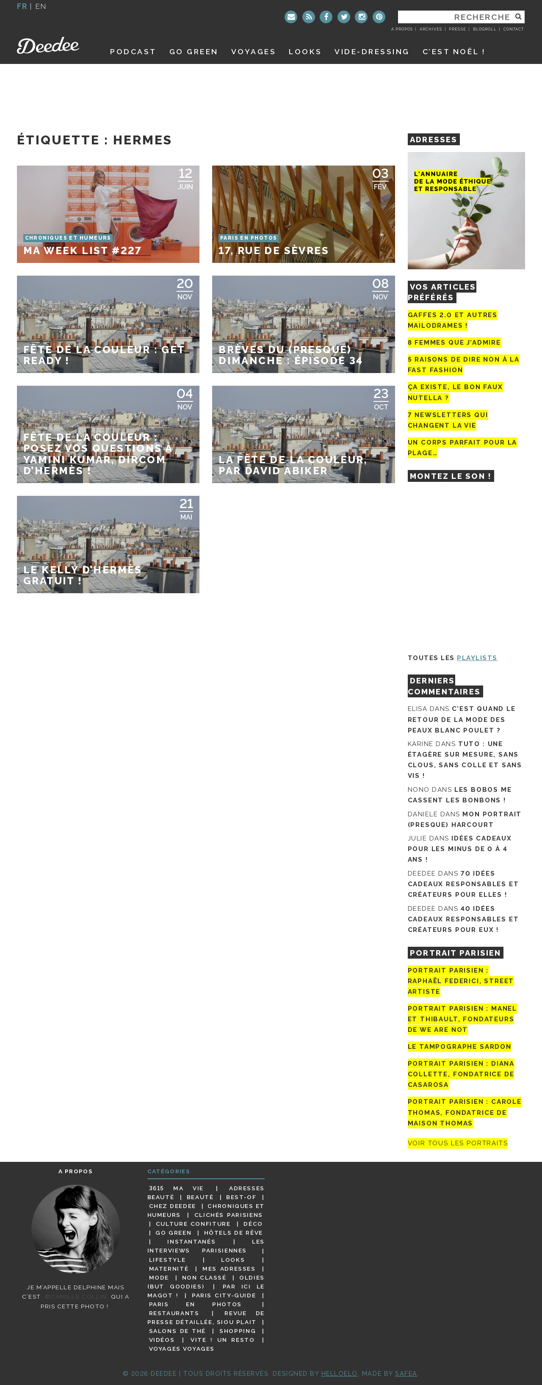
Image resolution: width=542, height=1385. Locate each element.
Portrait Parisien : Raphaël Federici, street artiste (461, 981)
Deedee (54, 45)
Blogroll (485, 29)
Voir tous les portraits (458, 1143)
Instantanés (191, 1241)
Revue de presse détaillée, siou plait (206, 1317)
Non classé (204, 1277)
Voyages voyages (182, 1348)
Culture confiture (193, 1223)
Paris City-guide (224, 1295)
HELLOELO (339, 1373)
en (41, 6)
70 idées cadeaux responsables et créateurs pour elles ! (463, 884)
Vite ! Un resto (223, 1339)
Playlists (477, 658)
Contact (513, 29)
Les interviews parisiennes (206, 1246)
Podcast (133, 51)
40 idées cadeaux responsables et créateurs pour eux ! (463, 919)
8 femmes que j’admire (454, 342)
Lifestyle (167, 1259)
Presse (457, 29)
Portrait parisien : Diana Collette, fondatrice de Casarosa (461, 1074)
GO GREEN (193, 51)
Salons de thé (177, 1330)
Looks (305, 51)
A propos (402, 29)
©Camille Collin (76, 1296)
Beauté (200, 1197)
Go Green (173, 1232)
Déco (253, 1223)
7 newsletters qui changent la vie (448, 420)
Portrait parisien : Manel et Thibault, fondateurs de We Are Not (462, 1019)
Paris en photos (195, 1304)
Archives (431, 29)
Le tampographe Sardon (460, 1046)
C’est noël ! (454, 51)
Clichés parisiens (228, 1214)
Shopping (237, 1330)
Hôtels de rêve (233, 1232)
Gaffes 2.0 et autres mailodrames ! (453, 320)
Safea (406, 1373)
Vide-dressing (372, 51)
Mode (159, 1277)
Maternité (169, 1268)
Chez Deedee (172, 1206)
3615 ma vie (176, 1188)
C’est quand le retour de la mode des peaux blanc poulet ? (462, 719)
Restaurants (174, 1313)
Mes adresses (229, 1268)
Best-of (241, 1197)
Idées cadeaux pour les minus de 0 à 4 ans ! (460, 849)
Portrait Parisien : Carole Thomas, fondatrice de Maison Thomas (465, 1112)
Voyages (254, 51)
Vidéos (162, 1339)
